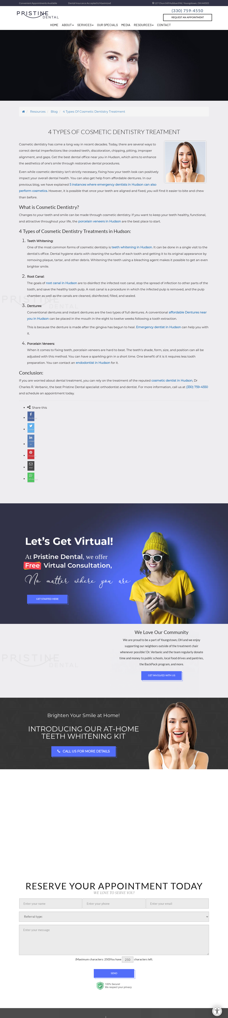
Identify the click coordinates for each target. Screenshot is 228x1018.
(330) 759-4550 (188, 9)
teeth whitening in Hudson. (132, 247)
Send (114, 961)
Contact (164, 25)
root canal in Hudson (61, 283)
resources (144, 25)
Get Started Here (47, 587)
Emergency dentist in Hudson (158, 327)
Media (125, 25)
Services (85, 25)
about (68, 25)
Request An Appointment (187, 17)
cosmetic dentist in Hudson (171, 380)
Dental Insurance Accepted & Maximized (89, 3)
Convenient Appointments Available (38, 3)
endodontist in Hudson (93, 363)
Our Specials (107, 25)
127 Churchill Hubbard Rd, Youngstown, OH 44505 (180, 3)
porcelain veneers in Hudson (99, 221)
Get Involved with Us (161, 663)
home (54, 25)
